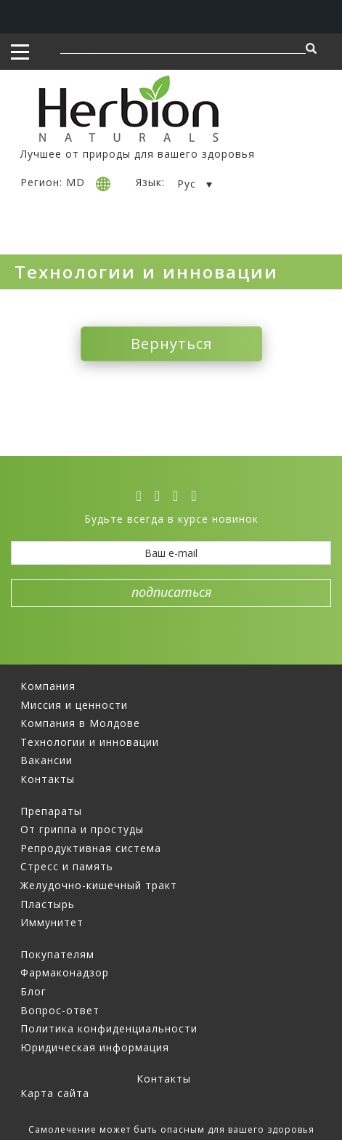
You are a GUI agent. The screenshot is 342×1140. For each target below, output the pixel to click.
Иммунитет (52, 922)
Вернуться (171, 343)
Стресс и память (66, 866)
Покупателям (57, 954)
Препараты (51, 811)
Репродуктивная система (90, 848)
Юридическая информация (94, 1047)
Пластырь (47, 904)
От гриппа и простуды (82, 829)
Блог (33, 991)
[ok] (198, 496)
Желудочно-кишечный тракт (98, 885)
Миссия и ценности (74, 705)
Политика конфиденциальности (109, 1028)
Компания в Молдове (80, 723)
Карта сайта (54, 1093)
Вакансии (46, 760)
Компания (48, 686)
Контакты (47, 779)
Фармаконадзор (64, 972)
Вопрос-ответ (59, 1010)
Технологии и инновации (89, 742)
